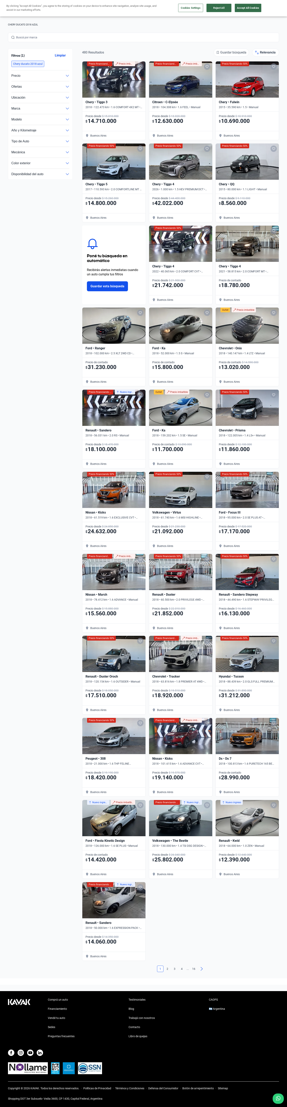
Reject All (218, 7)
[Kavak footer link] (19, 1018)
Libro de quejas (138, 1036)
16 (193, 968)
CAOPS (213, 999)
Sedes (51, 1027)
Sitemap (223, 1088)
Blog (131, 1008)
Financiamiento (57, 1008)
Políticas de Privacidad (97, 1088)
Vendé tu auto (56, 1018)
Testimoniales (137, 999)
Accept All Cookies (248, 7)
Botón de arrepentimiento (198, 1088)
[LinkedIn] (40, 1053)
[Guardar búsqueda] (231, 52)
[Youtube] (30, 1053)
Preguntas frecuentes (61, 1036)
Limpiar (60, 55)
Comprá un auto (58, 999)
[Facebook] (11, 1053)
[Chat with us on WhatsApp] (278, 1098)
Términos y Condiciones (129, 1088)
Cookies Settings (191, 7)
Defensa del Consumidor (163, 1088)
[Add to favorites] (140, 66)
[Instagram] (21, 1053)
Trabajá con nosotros (142, 1018)
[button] (27, 64)
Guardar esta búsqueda (107, 286)
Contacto (134, 1027)
